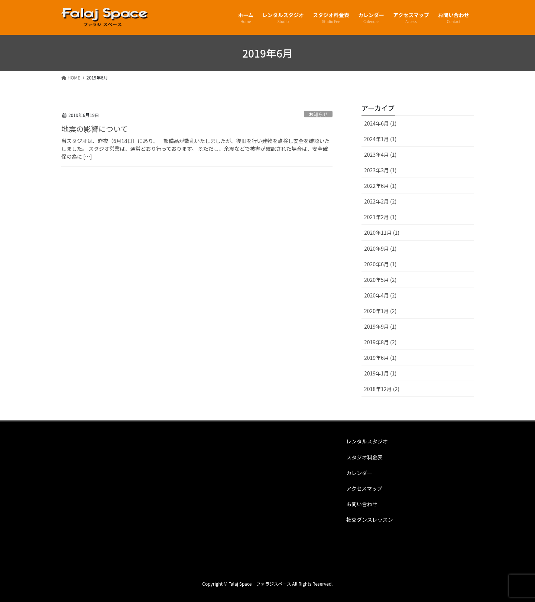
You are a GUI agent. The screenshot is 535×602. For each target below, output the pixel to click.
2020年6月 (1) (380, 264)
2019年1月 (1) (380, 373)
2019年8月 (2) (380, 342)
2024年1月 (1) (380, 139)
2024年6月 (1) (380, 123)
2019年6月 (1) (380, 357)
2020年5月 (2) (380, 279)
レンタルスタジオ (367, 441)
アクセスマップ (364, 488)
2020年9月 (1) (380, 248)
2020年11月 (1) (381, 232)
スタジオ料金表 (364, 457)
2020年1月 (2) (380, 311)
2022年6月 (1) (380, 185)
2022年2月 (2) (380, 201)
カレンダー (359, 472)
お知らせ (318, 114)
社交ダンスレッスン (369, 519)
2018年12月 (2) (381, 389)
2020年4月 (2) (380, 295)
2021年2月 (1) (380, 217)
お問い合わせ (361, 504)
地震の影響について (94, 128)
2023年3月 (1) (380, 170)
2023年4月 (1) (380, 154)
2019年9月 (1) (380, 326)
